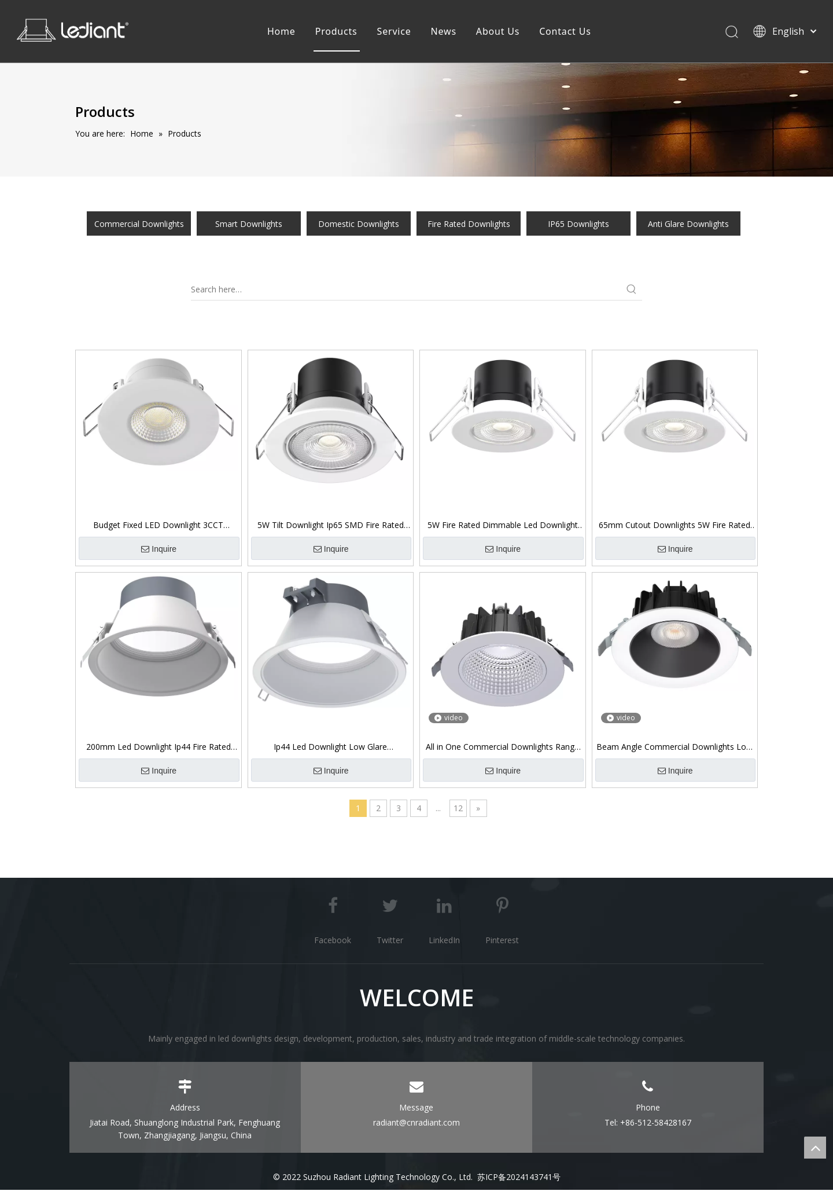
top (815, 1148)
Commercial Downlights (139, 224)
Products (336, 31)
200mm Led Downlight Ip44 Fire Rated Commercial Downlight (158, 748)
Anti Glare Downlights (688, 224)
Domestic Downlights (358, 224)
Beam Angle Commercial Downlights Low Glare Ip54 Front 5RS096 (674, 748)
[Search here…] (406, 290)
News (443, 31)
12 (458, 809)
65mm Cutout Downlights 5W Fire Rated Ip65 (674, 526)
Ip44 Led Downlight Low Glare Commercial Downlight (330, 748)
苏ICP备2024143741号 (519, 1177)
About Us (497, 31)
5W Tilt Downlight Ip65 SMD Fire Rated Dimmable (330, 526)
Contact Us (565, 31)
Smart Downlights (248, 224)
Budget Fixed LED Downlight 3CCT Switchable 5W (158, 526)
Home (281, 31)
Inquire (158, 550)
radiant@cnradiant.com (416, 1123)
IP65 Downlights (578, 224)
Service (394, 31)
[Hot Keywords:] (631, 290)
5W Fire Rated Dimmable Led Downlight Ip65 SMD (502, 526)
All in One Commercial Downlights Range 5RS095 (502, 748)
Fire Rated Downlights (468, 224)
